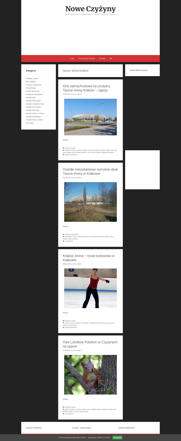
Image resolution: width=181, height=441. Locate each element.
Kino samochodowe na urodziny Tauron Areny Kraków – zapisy (86, 88)
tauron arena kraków (94, 152)
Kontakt (102, 58)
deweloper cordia (70, 236)
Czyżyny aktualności (71, 234)
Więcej (65, 140)
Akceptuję (117, 438)
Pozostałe (29, 123)
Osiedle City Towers (33, 107)
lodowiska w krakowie (82, 323)
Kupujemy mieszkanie (34, 94)
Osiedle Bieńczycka (33, 101)
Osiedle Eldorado (32, 110)
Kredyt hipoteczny (33, 91)
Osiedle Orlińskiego (33, 117)
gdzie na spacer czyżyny (73, 409)
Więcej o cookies (103, 437)
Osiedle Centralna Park (35, 104)
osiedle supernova (83, 236)
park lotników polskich (79, 152)
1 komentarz (69, 241)
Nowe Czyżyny (90, 8)
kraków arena (110, 150)
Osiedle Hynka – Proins (35, 113)
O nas (71, 58)
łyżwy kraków (72, 325)
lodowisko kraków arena (97, 323)
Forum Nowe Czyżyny (86, 58)
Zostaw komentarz (71, 154)
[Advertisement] (90, 37)
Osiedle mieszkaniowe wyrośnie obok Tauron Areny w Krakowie (90, 171)
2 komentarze (69, 414)
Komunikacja (31, 88)
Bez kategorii (31, 81)
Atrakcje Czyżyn (70, 148)
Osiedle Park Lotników (34, 120)
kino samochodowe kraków (96, 150)
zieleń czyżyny (73, 239)
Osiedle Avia (30, 97)
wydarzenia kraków (107, 152)
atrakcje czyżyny (70, 150)
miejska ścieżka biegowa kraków (102, 409)
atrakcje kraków (81, 150)
